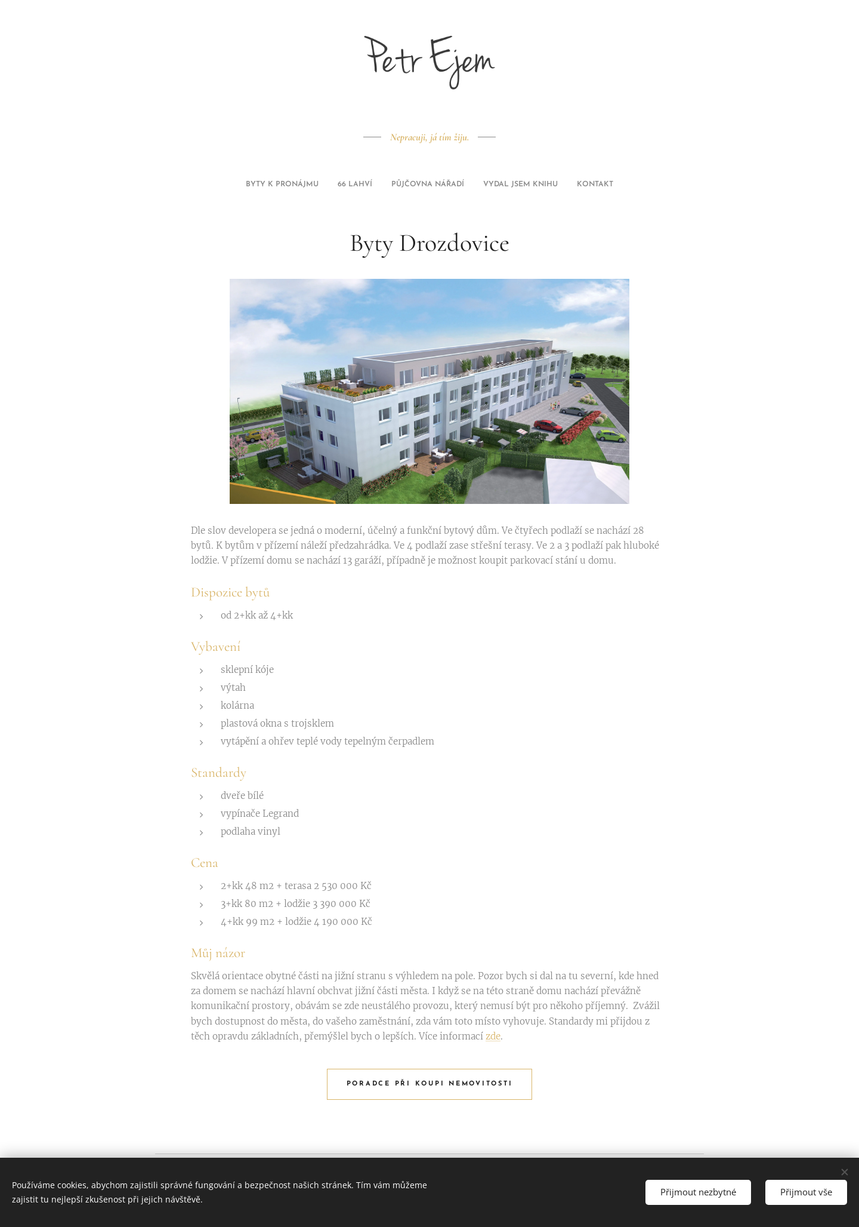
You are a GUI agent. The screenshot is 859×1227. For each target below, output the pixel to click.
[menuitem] (396, 184)
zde (493, 1035)
